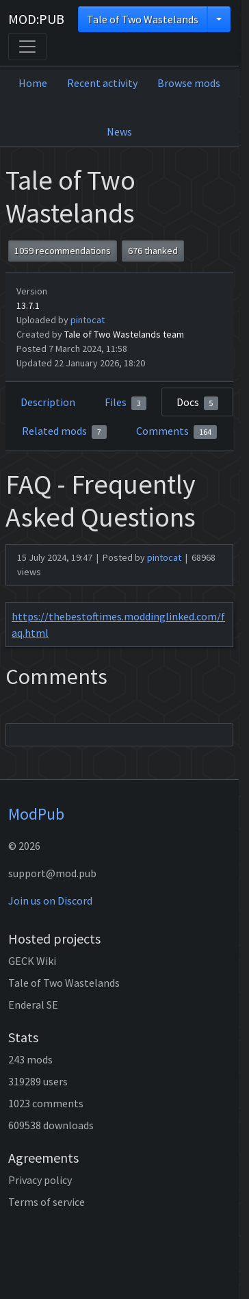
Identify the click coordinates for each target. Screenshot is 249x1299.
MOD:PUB (36, 18)
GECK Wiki (32, 961)
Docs (197, 402)
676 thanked (153, 250)
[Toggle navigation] (27, 46)
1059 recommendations (62, 250)
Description (48, 402)
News (119, 131)
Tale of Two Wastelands (142, 19)
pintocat (87, 320)
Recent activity (102, 83)
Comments (176, 431)
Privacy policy (40, 1180)
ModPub (36, 813)
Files (125, 402)
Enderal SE (33, 1004)
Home (32, 83)
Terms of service (46, 1202)
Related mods (64, 431)
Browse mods (188, 83)
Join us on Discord (50, 900)
